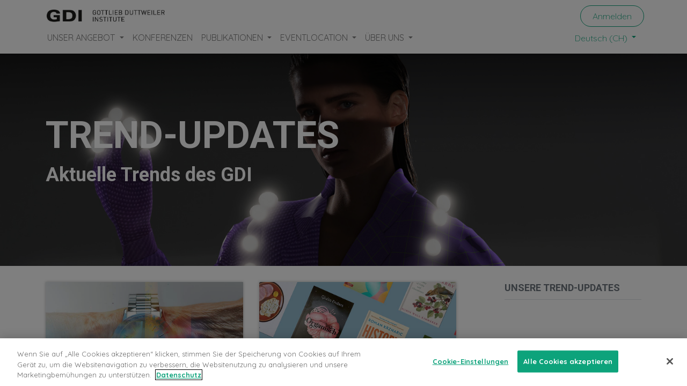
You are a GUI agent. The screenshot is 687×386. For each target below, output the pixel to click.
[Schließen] (670, 368)
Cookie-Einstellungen (471, 367)
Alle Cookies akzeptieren (567, 367)
